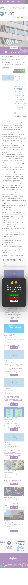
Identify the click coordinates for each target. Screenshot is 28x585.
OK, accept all (14, 295)
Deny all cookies (14, 297)
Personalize (14, 300)
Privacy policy (14, 303)
